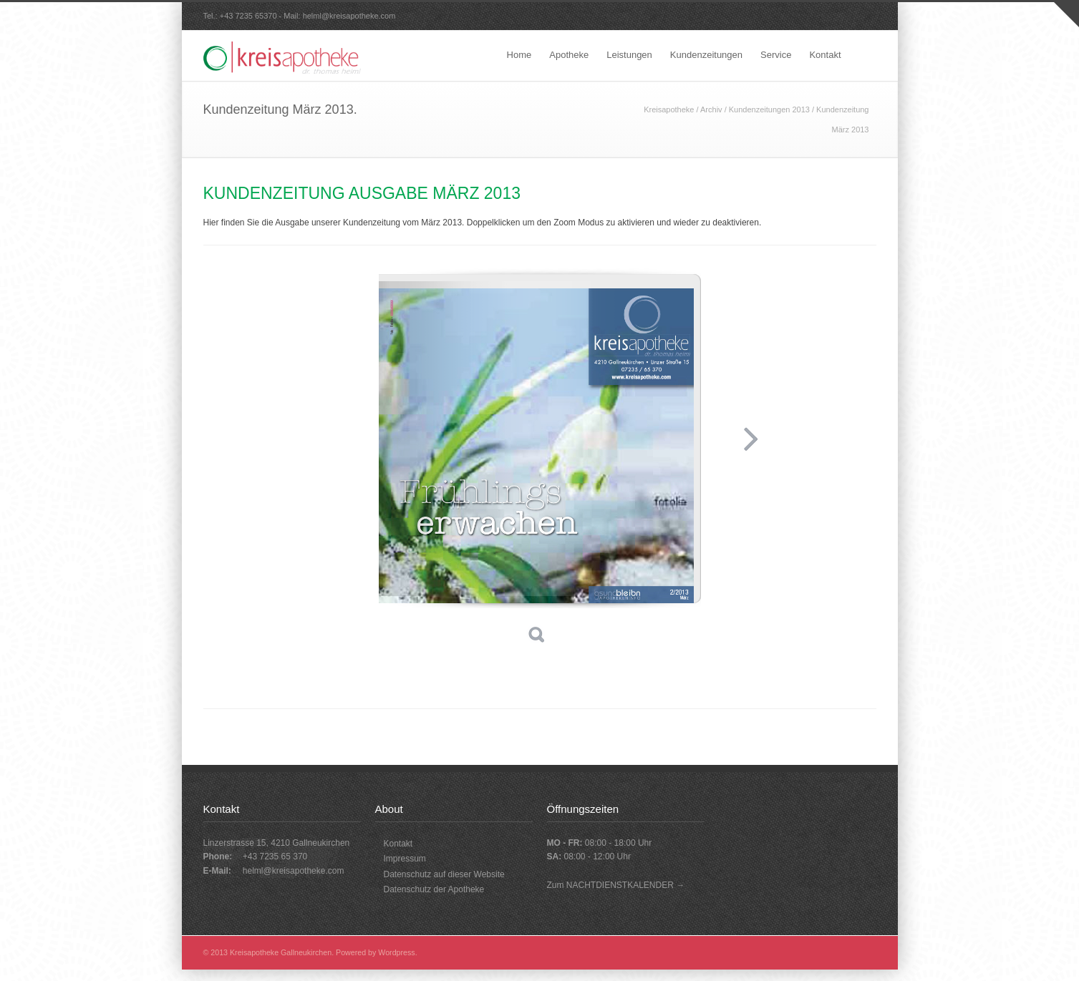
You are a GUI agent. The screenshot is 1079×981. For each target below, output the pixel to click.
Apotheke (569, 54)
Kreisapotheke (669, 109)
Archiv (711, 109)
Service (775, 54)
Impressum (405, 859)
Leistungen (629, 54)
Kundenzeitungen (706, 54)
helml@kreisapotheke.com (349, 15)
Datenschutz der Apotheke (434, 889)
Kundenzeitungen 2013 (769, 109)
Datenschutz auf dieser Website (444, 874)
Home (519, 54)
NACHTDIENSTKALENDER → (625, 885)
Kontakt (825, 54)
